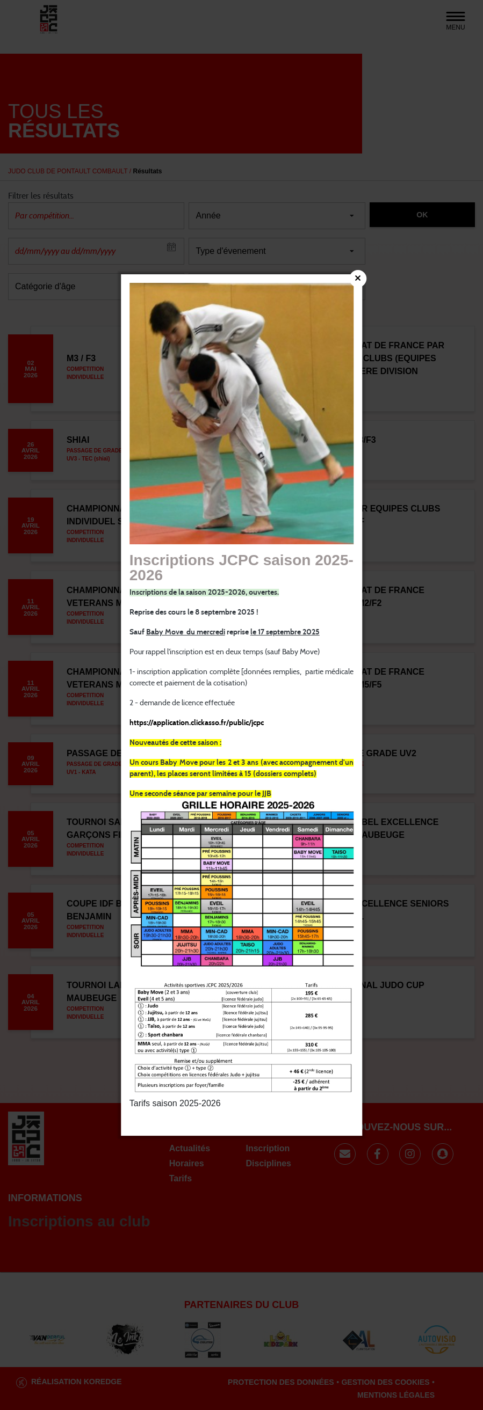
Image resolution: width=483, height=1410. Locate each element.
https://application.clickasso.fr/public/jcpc (196, 723)
